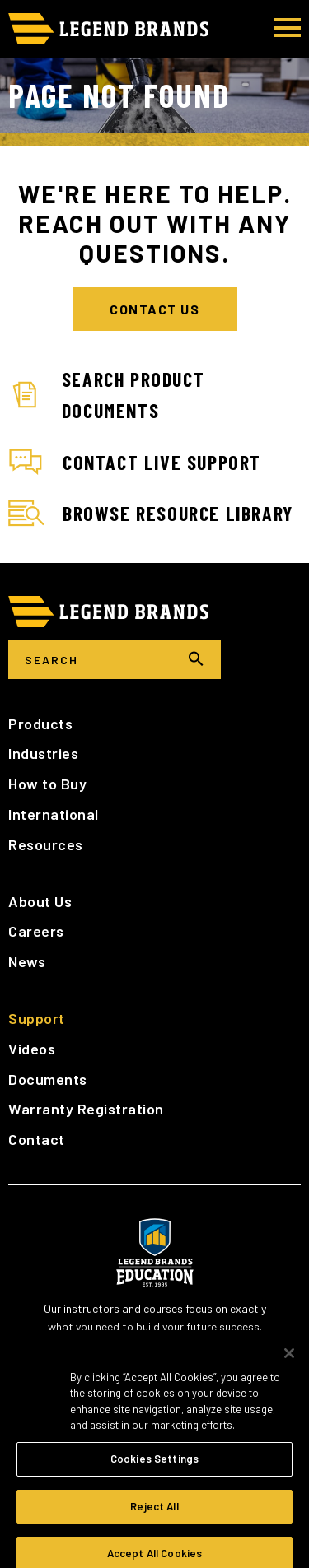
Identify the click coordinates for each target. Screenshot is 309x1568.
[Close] (289, 1362)
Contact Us (154, 309)
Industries (43, 753)
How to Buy (47, 784)
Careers (36, 931)
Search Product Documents (106, 394)
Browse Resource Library (150, 513)
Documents (47, 1079)
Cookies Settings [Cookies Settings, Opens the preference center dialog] (154, 1467)
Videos (31, 1049)
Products (40, 723)
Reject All (154, 1515)
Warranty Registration (86, 1109)
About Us (40, 901)
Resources (45, 844)
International (53, 814)
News (26, 961)
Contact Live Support (134, 462)
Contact (36, 1139)
